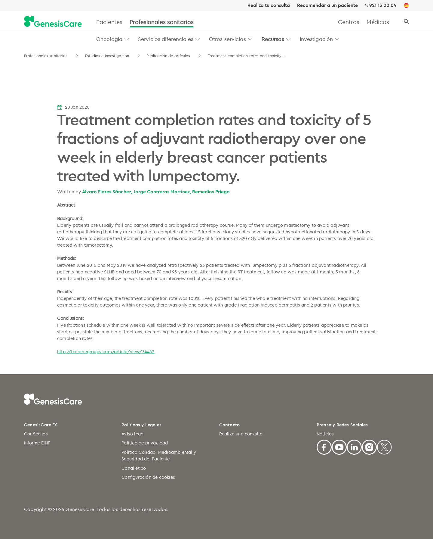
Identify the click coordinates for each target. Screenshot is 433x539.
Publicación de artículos (168, 55)
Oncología (109, 39)
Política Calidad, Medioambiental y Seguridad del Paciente (158, 455)
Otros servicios (227, 39)
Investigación (316, 39)
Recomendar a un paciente (327, 5)
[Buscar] (406, 22)
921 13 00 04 (382, 5)
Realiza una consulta (241, 434)
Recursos (273, 39)
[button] (126, 39)
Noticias (325, 434)
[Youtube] (339, 446)
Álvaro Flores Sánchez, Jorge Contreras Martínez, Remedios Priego (156, 191)
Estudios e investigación (107, 55)
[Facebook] (324, 446)
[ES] (406, 6)
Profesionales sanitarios (162, 22)
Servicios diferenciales (165, 39)
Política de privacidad (144, 443)
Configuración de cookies (148, 477)
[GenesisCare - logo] (53, 22)
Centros (348, 22)
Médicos (378, 22)
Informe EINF (37, 443)
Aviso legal (133, 434)
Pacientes (109, 22)
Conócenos (36, 434)
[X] (384, 446)
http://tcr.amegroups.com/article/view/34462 (106, 351)
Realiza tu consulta (268, 5)
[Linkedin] (354, 446)
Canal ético (133, 468)
